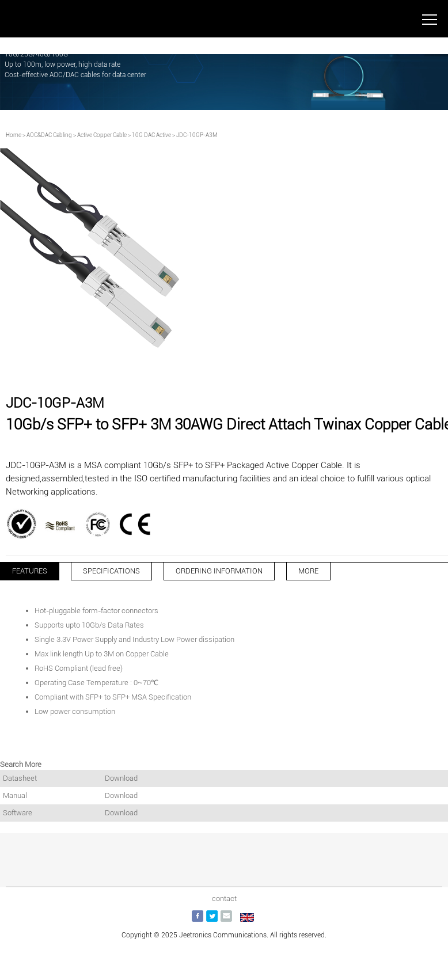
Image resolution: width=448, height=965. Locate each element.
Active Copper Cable (102, 135)
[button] (210, 370)
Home (13, 135)
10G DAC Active (151, 135)
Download (121, 778)
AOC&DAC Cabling (49, 135)
